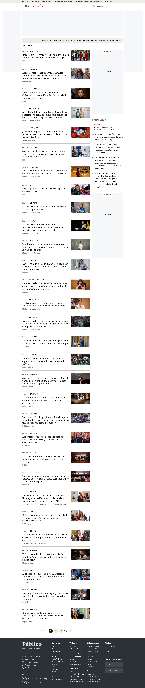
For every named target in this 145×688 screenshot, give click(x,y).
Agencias (25, 346)
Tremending (42, 40)
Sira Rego (27, 46)
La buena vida (73, 649)
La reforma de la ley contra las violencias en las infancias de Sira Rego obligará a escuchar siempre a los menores (45, 324)
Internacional (53, 40)
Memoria (86, 40)
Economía (110, 40)
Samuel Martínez (28, 140)
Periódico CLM (92, 649)
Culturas (94, 40)
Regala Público (29, 665)
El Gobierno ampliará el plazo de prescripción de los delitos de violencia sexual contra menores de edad (42, 227)
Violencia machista (28, 280)
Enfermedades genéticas (82, 1)
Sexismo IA (70, 1)
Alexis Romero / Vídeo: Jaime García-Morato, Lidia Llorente (44, 504)
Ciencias (102, 40)
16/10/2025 (41, 280)
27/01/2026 (34, 167)
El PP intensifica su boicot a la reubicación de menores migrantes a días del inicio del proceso (44, 400)
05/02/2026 (34, 147)
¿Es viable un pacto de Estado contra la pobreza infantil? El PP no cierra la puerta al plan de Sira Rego (45, 134)
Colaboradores (93, 643)
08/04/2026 (33, 89)
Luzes (89, 664)
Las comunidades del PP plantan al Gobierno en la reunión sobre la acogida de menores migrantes (44, 95)
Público (25, 101)
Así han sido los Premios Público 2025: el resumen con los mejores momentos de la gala (43, 459)
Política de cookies (93, 676)
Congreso (25, 128)
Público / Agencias (29, 426)
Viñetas (54, 677)
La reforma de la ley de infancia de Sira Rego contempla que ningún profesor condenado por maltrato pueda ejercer (45, 286)
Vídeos (54, 674)
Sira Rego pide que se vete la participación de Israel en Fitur (44, 190)
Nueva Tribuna (92, 661)
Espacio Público (92, 651)
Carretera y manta (75, 664)
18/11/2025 (33, 203)
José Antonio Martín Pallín (106, 130)
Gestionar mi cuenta (31, 657)
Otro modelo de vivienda (77, 674)
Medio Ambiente (75, 40)
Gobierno (25, 51)
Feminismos (63, 40)
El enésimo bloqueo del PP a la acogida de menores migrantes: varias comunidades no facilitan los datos (44, 576)
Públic (118, 40)
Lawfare (72, 671)
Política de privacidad (94, 679)
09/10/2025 (34, 299)
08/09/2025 (33, 337)
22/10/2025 (33, 260)
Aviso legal (90, 674)
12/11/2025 (33, 221)
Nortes (89, 659)
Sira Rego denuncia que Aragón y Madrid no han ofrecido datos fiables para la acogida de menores (45, 596)
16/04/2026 (34, 51)
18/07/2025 (34, 413)
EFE (23, 61)
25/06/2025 (34, 472)
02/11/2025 (34, 240)
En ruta (71, 659)
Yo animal (72, 661)
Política (26, 40)
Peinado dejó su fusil (103, 126)
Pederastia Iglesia (108, 1)
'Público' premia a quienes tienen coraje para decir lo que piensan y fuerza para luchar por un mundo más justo (45, 478)
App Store (114, 671)
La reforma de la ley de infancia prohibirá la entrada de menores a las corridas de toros (44, 172)
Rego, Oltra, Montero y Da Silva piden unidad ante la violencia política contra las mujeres (45, 56)
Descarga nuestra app (113, 659)
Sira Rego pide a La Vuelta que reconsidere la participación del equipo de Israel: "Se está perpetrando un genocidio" (45, 381)
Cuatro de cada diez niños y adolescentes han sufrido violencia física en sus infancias (44, 304)
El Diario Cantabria (93, 646)
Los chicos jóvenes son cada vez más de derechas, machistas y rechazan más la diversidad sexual (42, 439)
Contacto (108, 651)
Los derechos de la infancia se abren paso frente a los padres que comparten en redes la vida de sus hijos (45, 247)
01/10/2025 (34, 317)
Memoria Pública (57, 661)
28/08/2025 (34, 355)
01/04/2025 (34, 570)
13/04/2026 (34, 69)
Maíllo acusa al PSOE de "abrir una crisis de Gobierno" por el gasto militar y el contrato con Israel (44, 537)
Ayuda (26, 668)
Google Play (114, 665)
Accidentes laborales (96, 1)
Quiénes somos (110, 646)
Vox (33, 1)
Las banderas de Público (113, 649)
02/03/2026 (34, 108)
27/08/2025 (34, 394)
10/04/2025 (34, 550)
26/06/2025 (34, 433)
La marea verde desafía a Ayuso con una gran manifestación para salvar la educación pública (109, 137)
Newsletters (28, 659)
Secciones (56, 643)
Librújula (90, 656)
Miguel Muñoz (27, 367)
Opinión (33, 40)
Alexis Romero (27, 582)
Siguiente (68, 631)
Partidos (25, 69)
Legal (89, 671)
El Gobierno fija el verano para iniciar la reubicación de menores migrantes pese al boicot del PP (44, 557)
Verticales (73, 643)
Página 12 (90, 666)
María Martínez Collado (31, 121)
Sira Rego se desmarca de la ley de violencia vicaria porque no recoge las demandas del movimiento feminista (45, 154)
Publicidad (108, 654)
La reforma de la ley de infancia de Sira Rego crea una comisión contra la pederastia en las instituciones (45, 266)
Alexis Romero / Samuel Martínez (34, 543)
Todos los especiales (76, 682)
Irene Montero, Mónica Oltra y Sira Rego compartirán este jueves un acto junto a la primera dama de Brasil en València (44, 75)
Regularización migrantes (59, 1)
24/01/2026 (34, 185)
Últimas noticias (57, 679)
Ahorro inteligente (75, 656)
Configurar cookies (93, 682)
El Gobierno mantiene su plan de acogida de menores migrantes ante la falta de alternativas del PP (45, 518)
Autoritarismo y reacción (77, 679)
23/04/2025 (34, 531)
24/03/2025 (34, 609)
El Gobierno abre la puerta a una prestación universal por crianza (45, 208)
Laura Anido (27, 485)
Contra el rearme (74, 676)
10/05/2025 (34, 492)
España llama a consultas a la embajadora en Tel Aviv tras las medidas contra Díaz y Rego (45, 342)
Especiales (73, 668)
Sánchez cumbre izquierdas (43, 1)
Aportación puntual (30, 662)
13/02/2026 (35, 128)
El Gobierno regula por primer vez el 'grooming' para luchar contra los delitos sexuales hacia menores (43, 615)
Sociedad (25, 108)
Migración (25, 511)
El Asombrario (91, 654)
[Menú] (27, 6)
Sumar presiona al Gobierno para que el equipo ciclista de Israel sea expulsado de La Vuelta (43, 361)
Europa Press (27, 82)
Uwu (70, 651)
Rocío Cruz (26, 446)
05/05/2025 (35, 511)
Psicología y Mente (75, 654)
